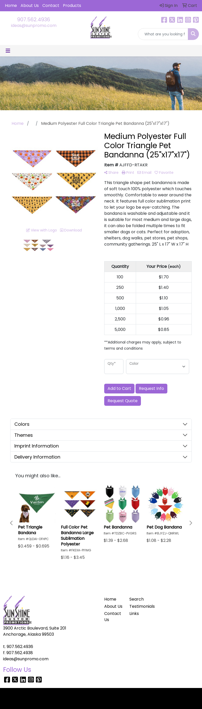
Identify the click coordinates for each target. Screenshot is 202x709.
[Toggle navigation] (8, 50)
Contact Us (112, 617)
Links (134, 613)
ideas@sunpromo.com (33, 25)
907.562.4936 (33, 19)
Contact (50, 5)
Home (11, 5)
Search (136, 599)
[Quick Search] (163, 34)
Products (72, 5)
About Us (30, 5)
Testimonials (138, 606)
